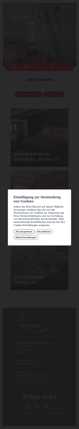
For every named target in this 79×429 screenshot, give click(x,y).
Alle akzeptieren (24, 232)
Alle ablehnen (44, 232)
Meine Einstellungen (26, 237)
